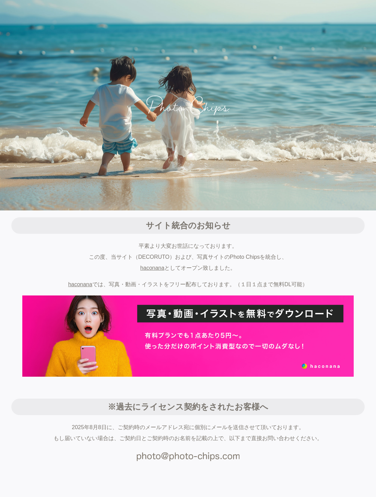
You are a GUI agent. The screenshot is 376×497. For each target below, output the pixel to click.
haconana (152, 268)
